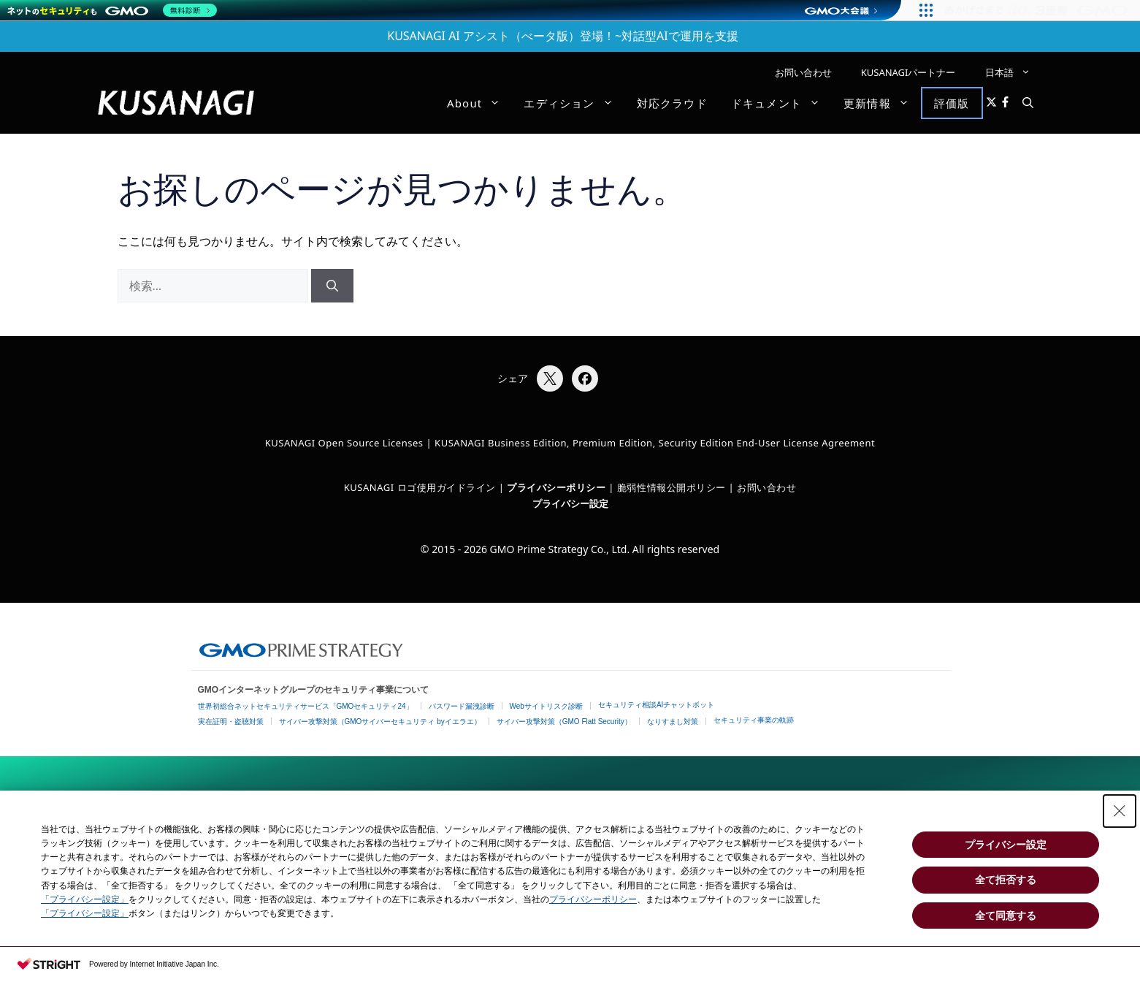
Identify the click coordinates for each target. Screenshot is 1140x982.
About (480, 103)
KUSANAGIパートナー (908, 72)
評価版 (952, 103)
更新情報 (882, 103)
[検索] (332, 285)
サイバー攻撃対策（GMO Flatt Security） (564, 722)
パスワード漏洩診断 (461, 706)
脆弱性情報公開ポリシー (671, 487)
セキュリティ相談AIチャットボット (656, 705)
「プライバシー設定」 (85, 899)
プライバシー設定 (570, 503)
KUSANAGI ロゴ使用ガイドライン (420, 487)
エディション (574, 103)
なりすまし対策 (672, 722)
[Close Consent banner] (1119, 811)
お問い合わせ (803, 72)
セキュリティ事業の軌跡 (754, 720)
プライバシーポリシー (593, 899)
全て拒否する (1005, 880)
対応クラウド (672, 103)
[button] (1028, 103)
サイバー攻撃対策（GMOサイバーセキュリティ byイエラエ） (380, 722)
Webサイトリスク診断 (546, 706)
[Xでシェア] (550, 378)
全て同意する (1005, 915)
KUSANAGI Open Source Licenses (344, 442)
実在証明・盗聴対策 (231, 722)
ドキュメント (781, 103)
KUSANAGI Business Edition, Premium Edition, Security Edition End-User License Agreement (655, 442)
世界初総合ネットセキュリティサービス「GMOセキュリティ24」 (305, 706)
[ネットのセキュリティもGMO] (112, 10)
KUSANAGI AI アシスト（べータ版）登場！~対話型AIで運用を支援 (562, 36)
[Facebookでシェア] (585, 378)
